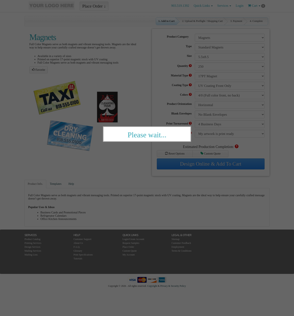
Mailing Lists (31, 254)
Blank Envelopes (181, 113)
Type (189, 46)
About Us (78, 243)
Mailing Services (32, 250)
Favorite (38, 69)
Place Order (128, 246)
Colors (186, 94)
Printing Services (32, 243)
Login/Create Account (133, 239)
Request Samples (130, 243)
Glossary (78, 250)
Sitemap (175, 239)
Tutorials (78, 258)
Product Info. (35, 183)
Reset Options (175, 153)
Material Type (181, 75)
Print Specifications (83, 254)
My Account (128, 254)
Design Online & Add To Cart (210, 164)
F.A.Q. (77, 246)
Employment (178, 246)
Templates (55, 183)
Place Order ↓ (94, 6)
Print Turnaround (179, 123)
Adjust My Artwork (178, 133)
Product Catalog (32, 239)
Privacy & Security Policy (173, 286)
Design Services (32, 246)
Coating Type (182, 85)
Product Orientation (179, 103)
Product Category (178, 36)
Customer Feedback (181, 243)
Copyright (152, 286)
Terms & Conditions (182, 250)
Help (71, 183)
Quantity (184, 65)
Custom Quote (210, 153)
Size (189, 55)
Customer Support (82, 239)
